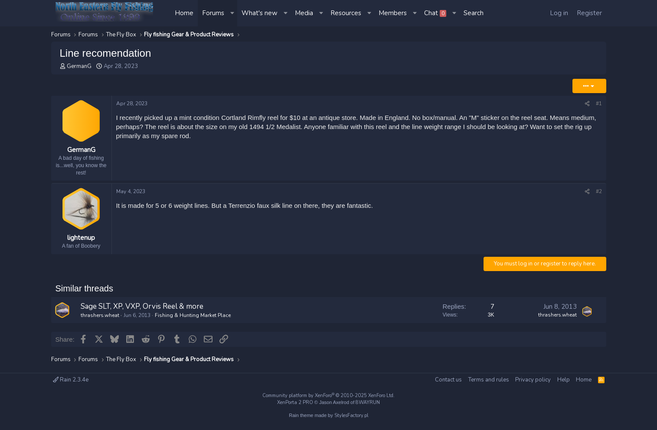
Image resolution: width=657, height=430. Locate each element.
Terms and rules (488, 380)
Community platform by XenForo (328, 395)
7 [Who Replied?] (492, 306)
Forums (213, 13)
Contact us (448, 380)
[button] (233, 13)
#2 (599, 191)
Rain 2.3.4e (70, 380)
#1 (599, 103)
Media (304, 13)
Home (184, 13)
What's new (260, 13)
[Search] (473, 13)
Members (393, 13)
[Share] (587, 104)
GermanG (79, 66)
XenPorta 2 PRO (295, 402)
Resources (345, 13)
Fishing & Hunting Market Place (193, 315)
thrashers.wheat (100, 315)
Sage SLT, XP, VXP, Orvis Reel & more (142, 306)
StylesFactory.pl (351, 415)
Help (563, 380)
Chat (435, 13)
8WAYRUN (368, 402)
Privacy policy (533, 380)
